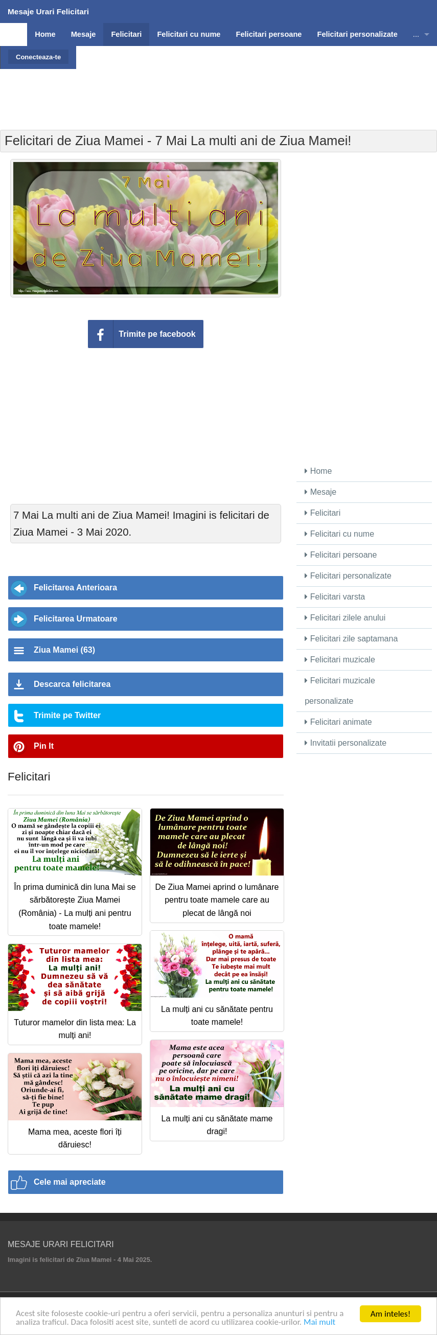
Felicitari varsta (335, 596)
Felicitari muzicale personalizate (340, 690)
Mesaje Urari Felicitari (48, 11)
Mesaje (320, 492)
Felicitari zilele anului (345, 617)
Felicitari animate (338, 722)
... (416, 34)
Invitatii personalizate (345, 743)
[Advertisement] (219, 92)
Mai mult (321, 1323)
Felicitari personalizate (348, 575)
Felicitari (322, 513)
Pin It (44, 746)
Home (318, 471)
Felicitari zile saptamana (351, 638)
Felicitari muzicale (340, 659)
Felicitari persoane (341, 554)
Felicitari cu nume (339, 534)
